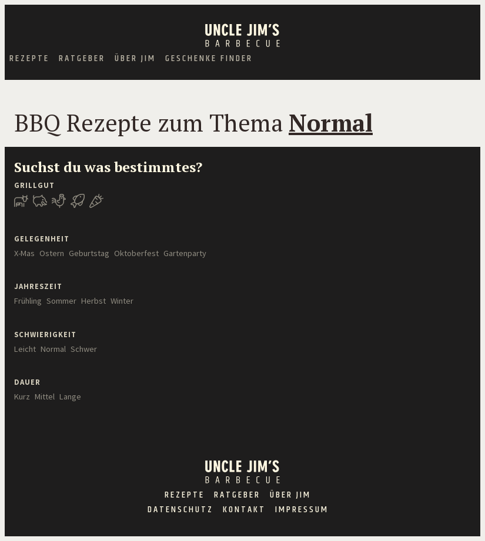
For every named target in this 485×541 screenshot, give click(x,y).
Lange (70, 396)
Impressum (302, 510)
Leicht (25, 349)
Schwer (84, 349)
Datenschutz (180, 510)
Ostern (51, 253)
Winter (122, 300)
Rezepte (29, 59)
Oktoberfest (136, 253)
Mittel (45, 396)
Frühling (28, 300)
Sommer (61, 300)
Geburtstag (89, 253)
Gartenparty (184, 253)
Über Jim (135, 59)
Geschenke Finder (209, 59)
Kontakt (244, 510)
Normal (53, 349)
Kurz (22, 396)
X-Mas (24, 253)
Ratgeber (82, 59)
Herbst (93, 300)
